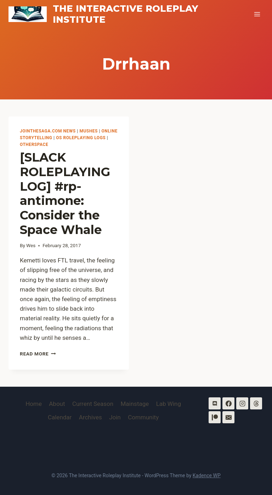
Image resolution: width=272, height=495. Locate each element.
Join (115, 417)
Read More (38, 354)
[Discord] (215, 403)
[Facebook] (228, 403)
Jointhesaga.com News (48, 131)
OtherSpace (34, 144)
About (57, 403)
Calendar (60, 417)
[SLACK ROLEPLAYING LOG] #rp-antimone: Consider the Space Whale (65, 193)
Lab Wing (168, 403)
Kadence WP (207, 475)
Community (143, 417)
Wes (30, 245)
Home (34, 403)
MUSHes (88, 131)
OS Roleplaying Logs (81, 137)
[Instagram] (242, 403)
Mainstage (135, 403)
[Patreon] (215, 417)
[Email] (228, 417)
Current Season (92, 403)
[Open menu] (257, 14)
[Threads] (256, 403)
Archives (90, 417)
